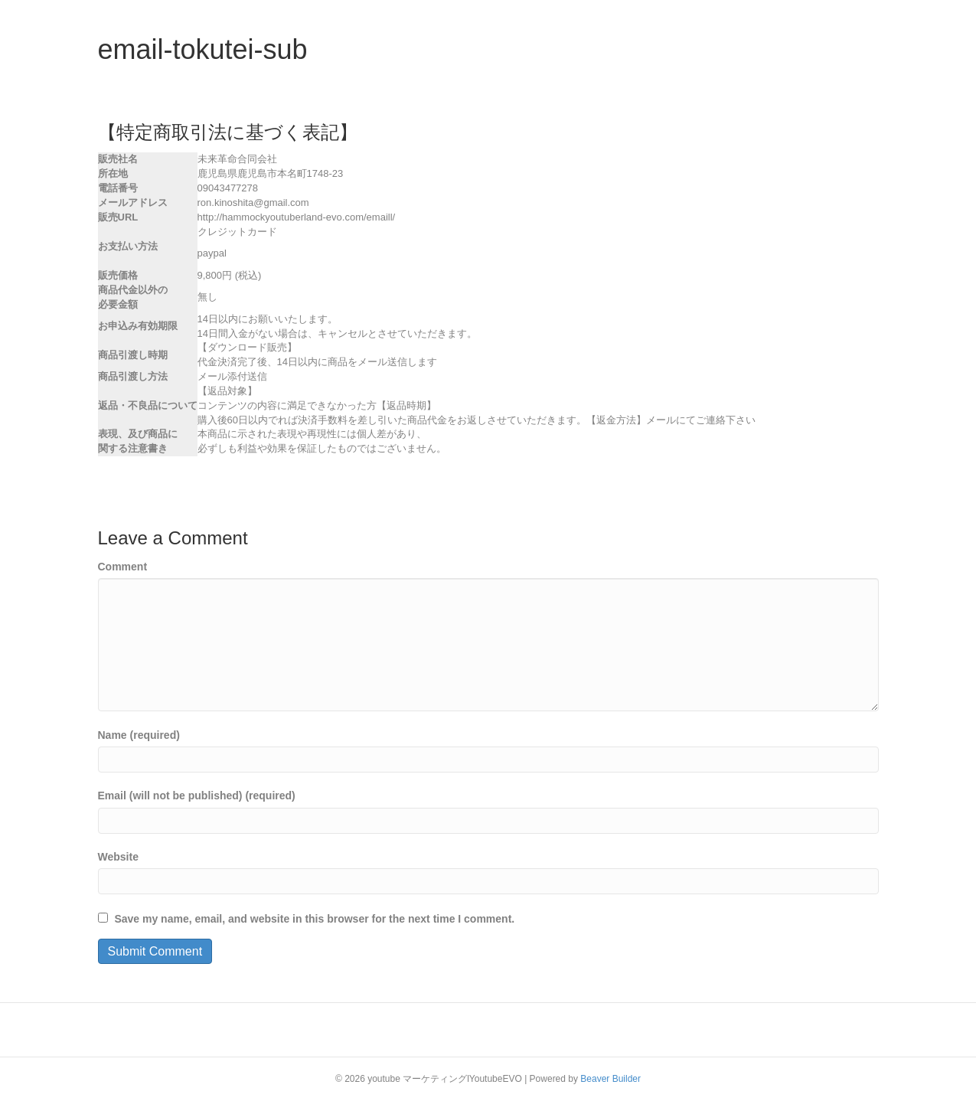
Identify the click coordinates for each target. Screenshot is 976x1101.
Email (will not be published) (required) (196, 795)
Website (118, 857)
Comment (123, 566)
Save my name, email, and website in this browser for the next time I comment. (314, 919)
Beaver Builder (610, 1078)
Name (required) (139, 735)
